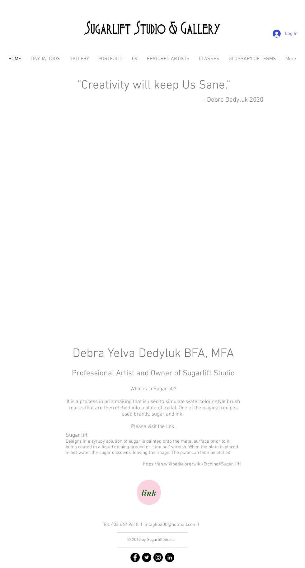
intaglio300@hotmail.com (171, 524)
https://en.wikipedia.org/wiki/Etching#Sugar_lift (192, 464)
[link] (149, 492)
